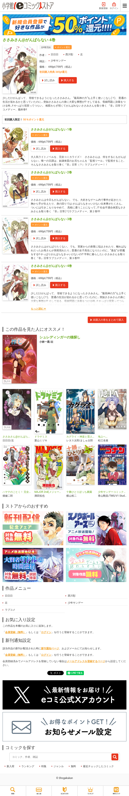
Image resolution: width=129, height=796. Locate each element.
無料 (73, 766)
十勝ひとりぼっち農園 (79, 491)
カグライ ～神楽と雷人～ (80, 436)
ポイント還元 (63, 47)
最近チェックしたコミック (98, 766)
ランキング (27, 766)
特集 (43, 766)
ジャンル (58, 766)
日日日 (54, 54)
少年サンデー (58, 60)
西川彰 (69, 54)
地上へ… (102, 436)
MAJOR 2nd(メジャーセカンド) (48, 491)
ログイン (114, 6)
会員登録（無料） (15, 632)
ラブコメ (10, 609)
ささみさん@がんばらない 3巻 (51, 219)
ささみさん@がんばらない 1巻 (51, 129)
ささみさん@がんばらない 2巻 (51, 172)
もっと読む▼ (38, 308)
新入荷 (10, 766)
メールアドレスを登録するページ (86, 661)
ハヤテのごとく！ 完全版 (17, 491)
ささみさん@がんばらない (17, 436)
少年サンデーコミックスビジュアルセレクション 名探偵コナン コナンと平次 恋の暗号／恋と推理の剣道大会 (112, 491)
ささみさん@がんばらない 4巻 (51, 266)
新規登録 (103, 6)
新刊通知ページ (50, 648)
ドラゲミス (40, 436)
